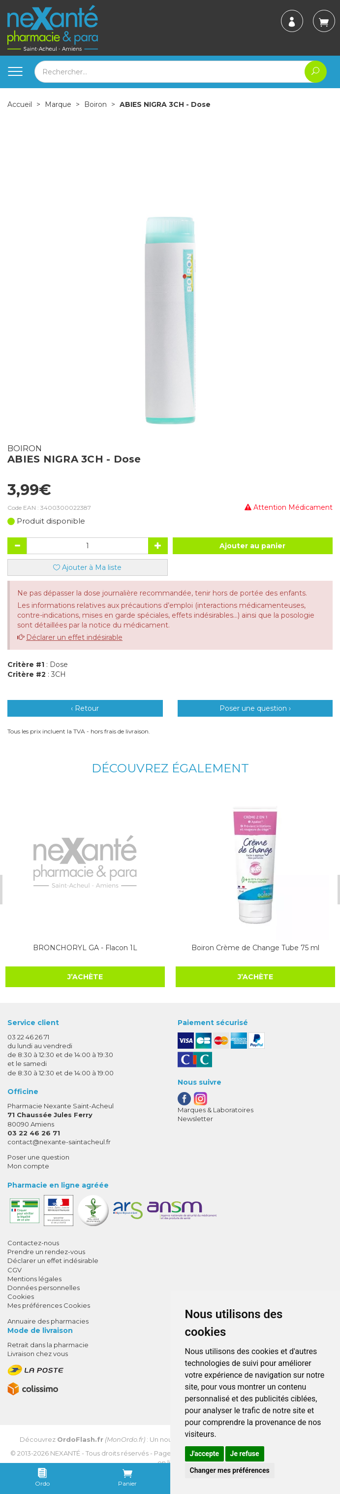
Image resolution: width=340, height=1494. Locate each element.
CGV (14, 1270)
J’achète (85, 976)
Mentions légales (34, 1279)
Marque (58, 104)
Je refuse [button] (244, 1454)
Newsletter (195, 1119)
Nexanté (65, 1453)
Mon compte (28, 1166)
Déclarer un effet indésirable (74, 637)
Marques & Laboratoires (215, 1110)
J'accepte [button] (204, 1454)
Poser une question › (255, 708)
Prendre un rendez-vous (46, 1252)
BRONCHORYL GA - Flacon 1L (85, 947)
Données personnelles (43, 1288)
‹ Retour (85, 708)
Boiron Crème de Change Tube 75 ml (255, 947)
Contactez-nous (33, 1243)
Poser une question (38, 1157)
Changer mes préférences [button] (230, 1470)
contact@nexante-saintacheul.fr (59, 1141)
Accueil (19, 104)
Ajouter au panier (252, 545)
